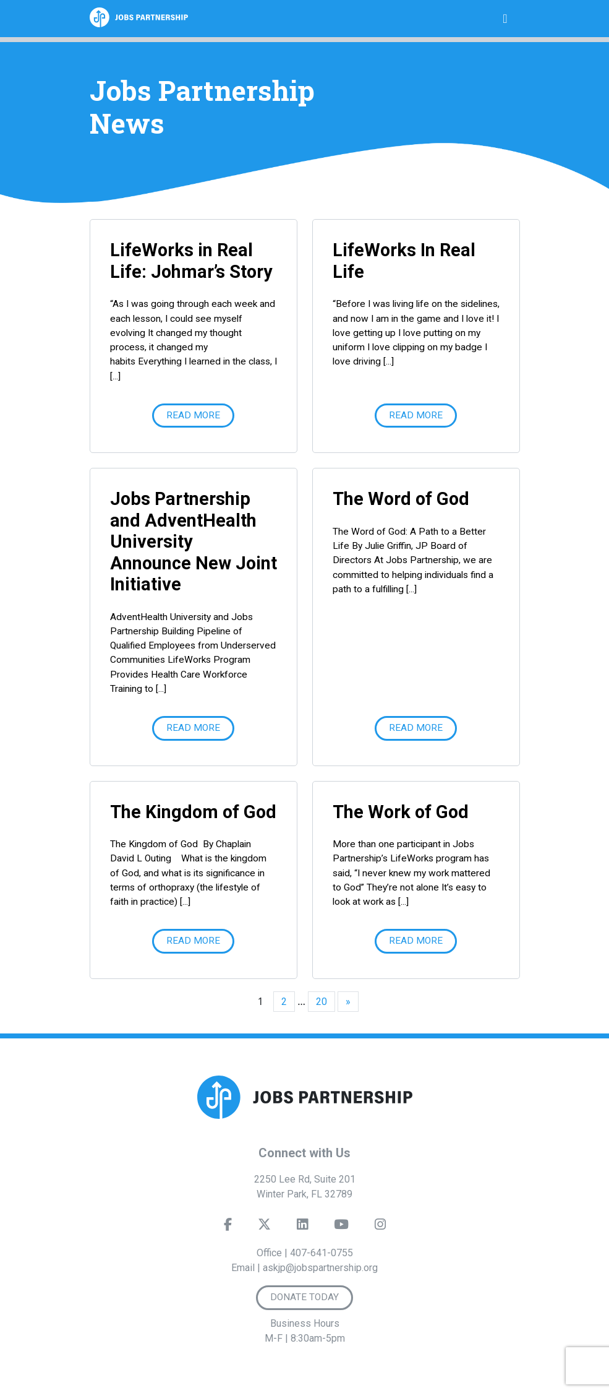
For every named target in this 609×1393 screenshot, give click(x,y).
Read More (193, 415)
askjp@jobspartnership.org (320, 1268)
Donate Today (304, 1297)
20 (321, 1001)
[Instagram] (379, 1227)
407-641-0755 (321, 1253)
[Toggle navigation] (504, 18)
